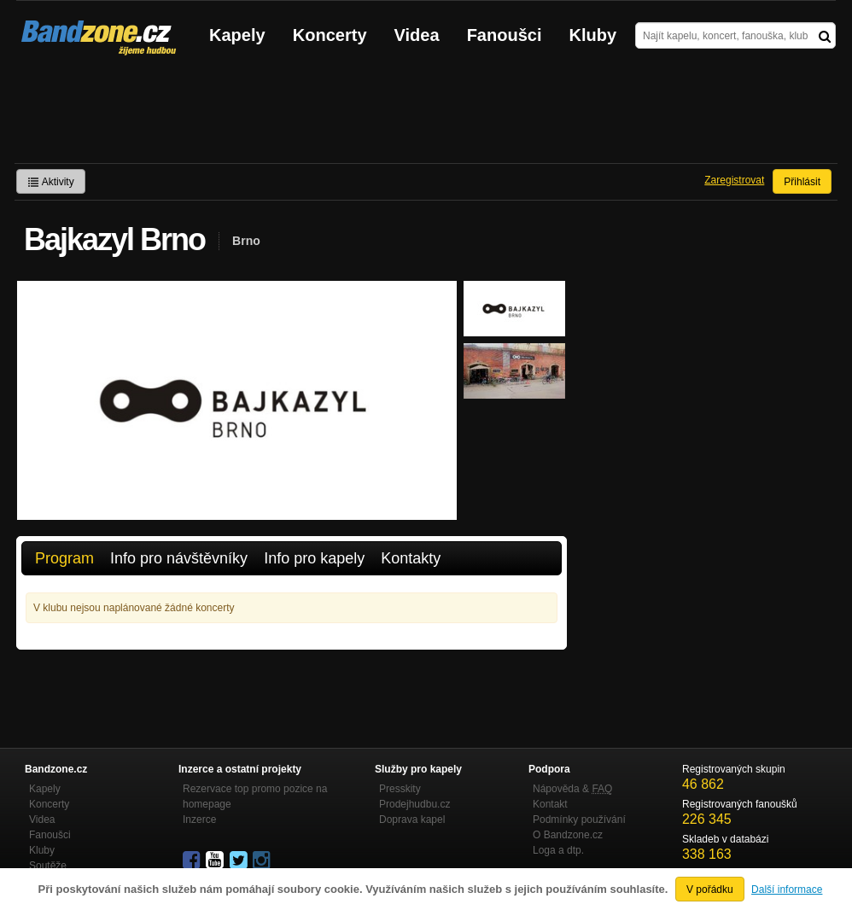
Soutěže (48, 866)
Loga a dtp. (558, 850)
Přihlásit (802, 182)
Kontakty (411, 558)
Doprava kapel (412, 819)
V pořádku (709, 889)
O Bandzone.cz (568, 835)
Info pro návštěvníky (179, 558)
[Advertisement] (426, 116)
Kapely (237, 35)
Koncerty (330, 35)
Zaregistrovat (734, 180)
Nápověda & (572, 789)
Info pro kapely (314, 558)
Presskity (400, 789)
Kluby (593, 35)
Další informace (786, 889)
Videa (417, 35)
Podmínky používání (579, 819)
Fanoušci (504, 35)
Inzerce (199, 819)
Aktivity (50, 182)
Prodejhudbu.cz (414, 804)
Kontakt (550, 804)
